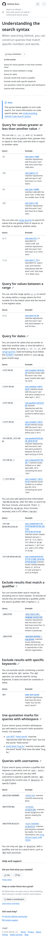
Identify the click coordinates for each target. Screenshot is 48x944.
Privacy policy (7, 880)
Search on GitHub (13, 9)
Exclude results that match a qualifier (23, 584)
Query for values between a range (22, 286)
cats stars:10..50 (32, 315)
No (17, 875)
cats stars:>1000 (32, 156)
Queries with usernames (22, 761)
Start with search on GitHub (17, 12)
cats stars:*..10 (31, 260)
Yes (7, 875)
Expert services (16, 934)
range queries (25, 220)
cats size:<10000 (32, 189)
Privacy (31, 932)
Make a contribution (14, 899)
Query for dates (15, 336)
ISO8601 (10, 354)
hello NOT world (32, 694)
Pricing (5, 934)
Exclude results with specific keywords (23, 662)
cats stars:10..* (31, 238)
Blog (26, 934)
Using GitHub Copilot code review (34, 837)
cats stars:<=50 (31, 203)
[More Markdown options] (24, 54)
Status (38, 932)
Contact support (10, 920)
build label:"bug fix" (15, 746)
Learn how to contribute (10, 903)
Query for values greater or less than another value (22, 127)
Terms (23, 932)
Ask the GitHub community (14, 916)
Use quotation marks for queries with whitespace (22, 717)
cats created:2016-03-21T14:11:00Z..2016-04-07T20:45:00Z (35, 559)
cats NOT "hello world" (17, 736)
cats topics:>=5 (31, 173)
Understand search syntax (17, 15)
